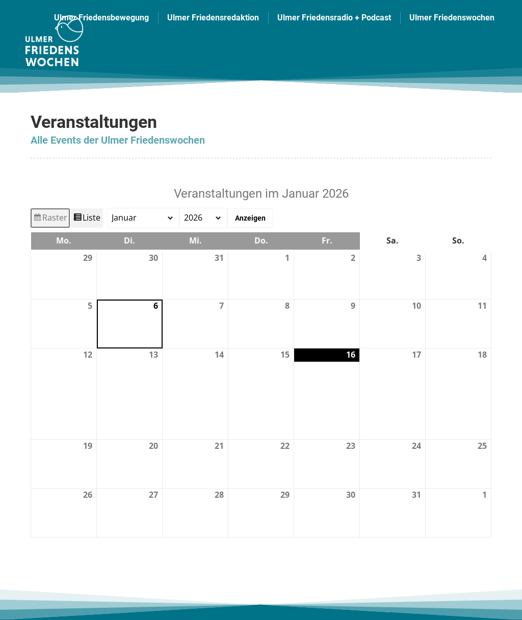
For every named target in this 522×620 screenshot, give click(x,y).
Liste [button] (87, 219)
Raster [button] (50, 219)
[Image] (53, 40)
